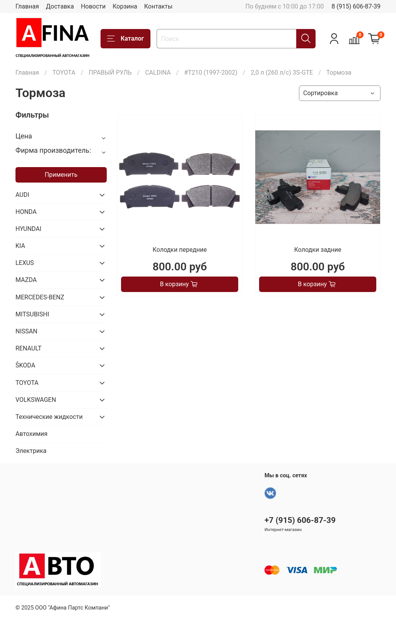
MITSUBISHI (32, 314)
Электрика (30, 450)
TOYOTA (63, 72)
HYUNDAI (28, 228)
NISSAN (26, 331)
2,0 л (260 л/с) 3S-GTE (282, 72)
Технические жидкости (49, 416)
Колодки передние (180, 249)
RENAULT (28, 348)
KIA (20, 245)
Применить (61, 174)
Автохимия (31, 433)
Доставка (60, 6)
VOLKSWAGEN (35, 399)
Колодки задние (317, 249)
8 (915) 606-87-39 (356, 6)
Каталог (125, 39)
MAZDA (26, 280)
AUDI (22, 194)
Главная (27, 6)
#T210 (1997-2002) (210, 72)
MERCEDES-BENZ (39, 297)
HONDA (26, 211)
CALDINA (158, 72)
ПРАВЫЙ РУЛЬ (110, 72)
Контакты (158, 6)
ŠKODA (25, 365)
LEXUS (24, 262)
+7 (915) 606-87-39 (300, 520)
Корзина (125, 6)
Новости (93, 6)
